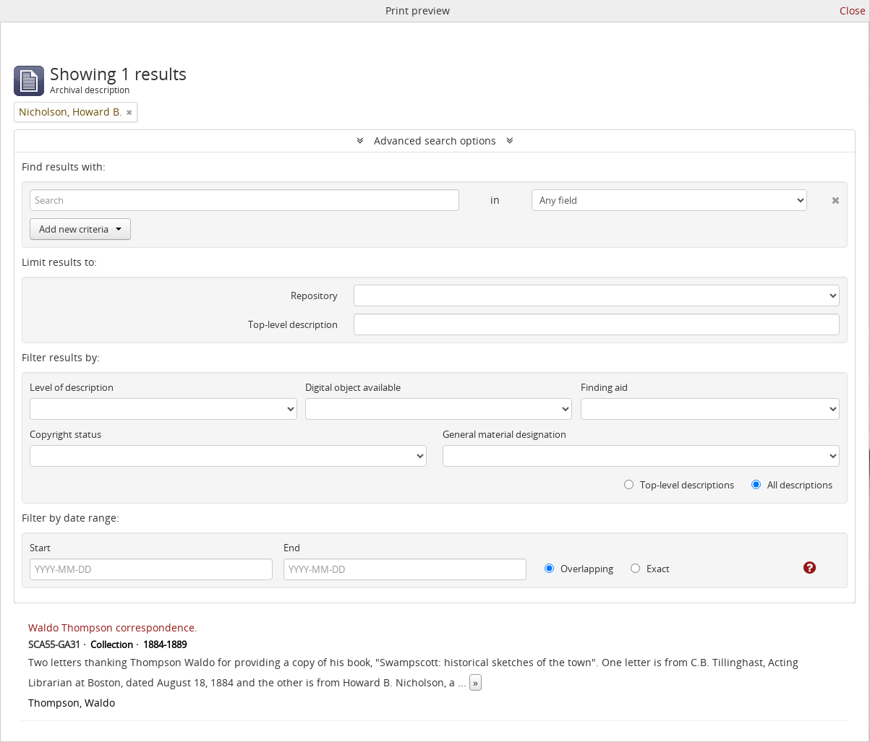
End (291, 547)
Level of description (72, 387)
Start (40, 547)
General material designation (504, 434)
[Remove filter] (129, 112)
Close (853, 10)
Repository (314, 295)
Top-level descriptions (679, 484)
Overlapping (579, 568)
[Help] (799, 568)
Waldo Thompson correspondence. (112, 627)
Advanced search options (435, 140)
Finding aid (604, 387)
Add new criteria (80, 229)
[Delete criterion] (823, 197)
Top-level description (293, 324)
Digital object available (353, 387)
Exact (650, 568)
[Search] (244, 200)
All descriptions (791, 484)
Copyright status (65, 434)
